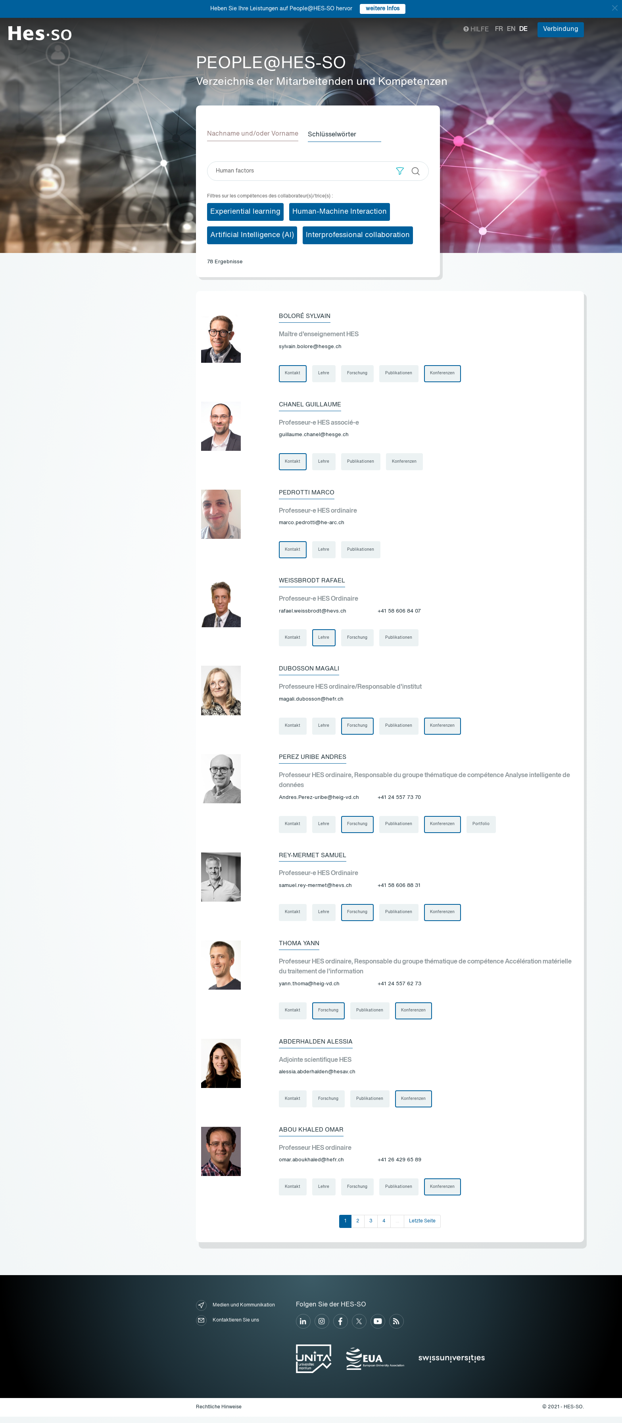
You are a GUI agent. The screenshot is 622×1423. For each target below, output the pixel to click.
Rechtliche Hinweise (219, 1413)
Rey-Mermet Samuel (315, 859)
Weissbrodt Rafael (314, 582)
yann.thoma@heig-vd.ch (309, 988)
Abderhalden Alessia (318, 1046)
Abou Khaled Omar (313, 1135)
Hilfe (476, 30)
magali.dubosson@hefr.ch (311, 701)
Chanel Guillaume (312, 404)
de (523, 29)
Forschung (358, 373)
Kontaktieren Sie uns (227, 1326)
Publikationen (400, 373)
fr (499, 29)
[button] (400, 170)
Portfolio (483, 827)
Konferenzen (444, 373)
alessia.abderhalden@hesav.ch (317, 1077)
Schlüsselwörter (335, 134)
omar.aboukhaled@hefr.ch (311, 1165)
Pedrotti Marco (307, 493)
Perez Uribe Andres (314, 760)
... (397, 1227)
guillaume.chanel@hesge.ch (314, 435)
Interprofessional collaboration (358, 234)
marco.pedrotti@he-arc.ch (311, 524)
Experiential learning (245, 211)
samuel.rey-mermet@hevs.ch (315, 889)
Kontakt (293, 373)
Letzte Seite (422, 1227)
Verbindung (560, 29)
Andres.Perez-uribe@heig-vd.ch (319, 800)
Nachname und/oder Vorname (252, 134)
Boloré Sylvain (306, 315)
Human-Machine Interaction (339, 211)
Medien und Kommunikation (235, 1311)
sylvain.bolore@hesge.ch (310, 346)
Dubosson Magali (311, 671)
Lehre (324, 373)
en (511, 29)
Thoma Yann (300, 947)
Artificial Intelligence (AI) (252, 234)
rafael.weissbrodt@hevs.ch (312, 612)
